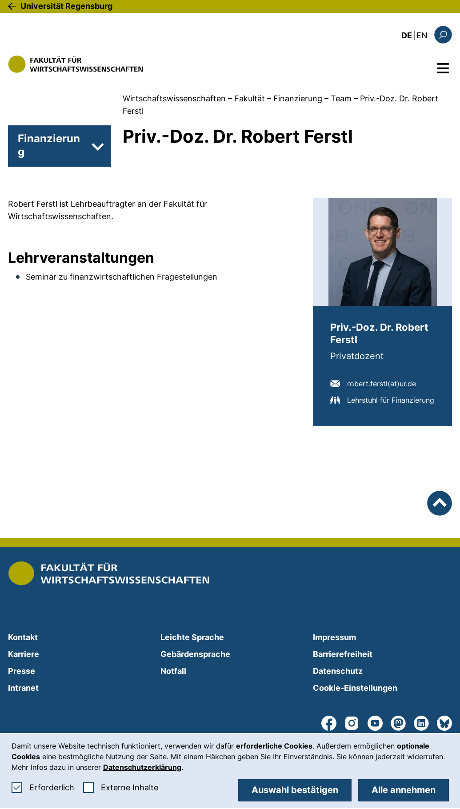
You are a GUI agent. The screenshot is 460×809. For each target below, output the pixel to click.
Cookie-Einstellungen (355, 688)
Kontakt (23, 637)
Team (341, 98)
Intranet (23, 688)
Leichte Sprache (192, 637)
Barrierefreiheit (342, 654)
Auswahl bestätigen (295, 790)
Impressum (334, 637)
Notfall (173, 671)
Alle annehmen (404, 790)
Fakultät (249, 98)
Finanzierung (297, 98)
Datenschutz (338, 671)
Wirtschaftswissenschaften (174, 98)
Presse (21, 671)
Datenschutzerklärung (142, 767)
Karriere (23, 654)
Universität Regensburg (66, 6)
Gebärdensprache (195, 654)
